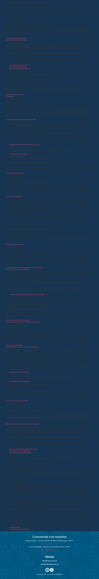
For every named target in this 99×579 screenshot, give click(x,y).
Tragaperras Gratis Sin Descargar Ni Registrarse (23, 449)
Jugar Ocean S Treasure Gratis (15, 173)
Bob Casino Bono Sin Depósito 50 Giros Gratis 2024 (21, 119)
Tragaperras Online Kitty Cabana (19, 372)
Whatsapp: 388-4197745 (49, 544)
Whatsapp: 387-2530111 (49, 550)
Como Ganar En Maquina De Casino (19, 529)
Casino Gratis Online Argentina (18, 65)
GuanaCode (59, 574)
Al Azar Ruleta (10, 96)
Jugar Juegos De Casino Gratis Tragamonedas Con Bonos (23, 322)
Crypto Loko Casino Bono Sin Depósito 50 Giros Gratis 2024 (26, 294)
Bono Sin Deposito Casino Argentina (20, 68)
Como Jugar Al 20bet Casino (14, 345)
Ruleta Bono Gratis (14, 527)
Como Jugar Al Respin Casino (15, 244)
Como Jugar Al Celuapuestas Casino (20, 381)
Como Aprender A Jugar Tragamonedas (18, 269)
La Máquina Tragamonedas (14, 196)
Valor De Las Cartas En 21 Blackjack (19, 451)
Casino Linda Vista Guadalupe (18, 67)
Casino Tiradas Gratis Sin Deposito (16, 40)
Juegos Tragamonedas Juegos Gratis (17, 400)
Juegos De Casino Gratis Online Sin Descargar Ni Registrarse (24, 267)
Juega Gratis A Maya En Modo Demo (20, 452)
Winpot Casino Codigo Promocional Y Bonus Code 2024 (22, 424)
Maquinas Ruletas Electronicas (15, 94)
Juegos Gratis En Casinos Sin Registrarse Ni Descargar (22, 347)
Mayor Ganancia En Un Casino (18, 154)
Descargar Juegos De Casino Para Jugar (18, 320)
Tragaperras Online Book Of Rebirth (16, 38)
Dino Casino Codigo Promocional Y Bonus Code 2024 (24, 144)
